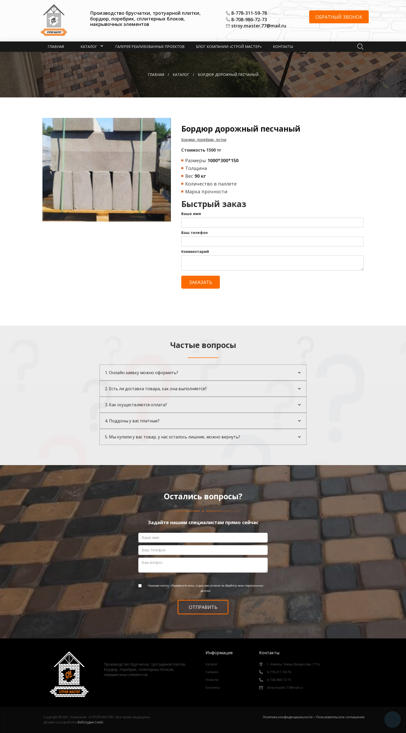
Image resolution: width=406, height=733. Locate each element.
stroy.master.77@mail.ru (258, 26)
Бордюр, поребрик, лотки (203, 139)
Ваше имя (191, 213)
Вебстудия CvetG (90, 722)
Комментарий (195, 251)
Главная (56, 46)
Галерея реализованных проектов (150, 46)
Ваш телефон (194, 232)
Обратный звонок (338, 17)
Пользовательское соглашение (340, 717)
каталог (181, 74)
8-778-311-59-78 (249, 13)
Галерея (212, 672)
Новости (212, 680)
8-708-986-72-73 (249, 20)
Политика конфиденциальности (288, 717)
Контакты (283, 46)
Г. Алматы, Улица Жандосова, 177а (293, 664)
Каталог (212, 664)
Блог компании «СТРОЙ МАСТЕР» (229, 46)
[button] (88, 46)
